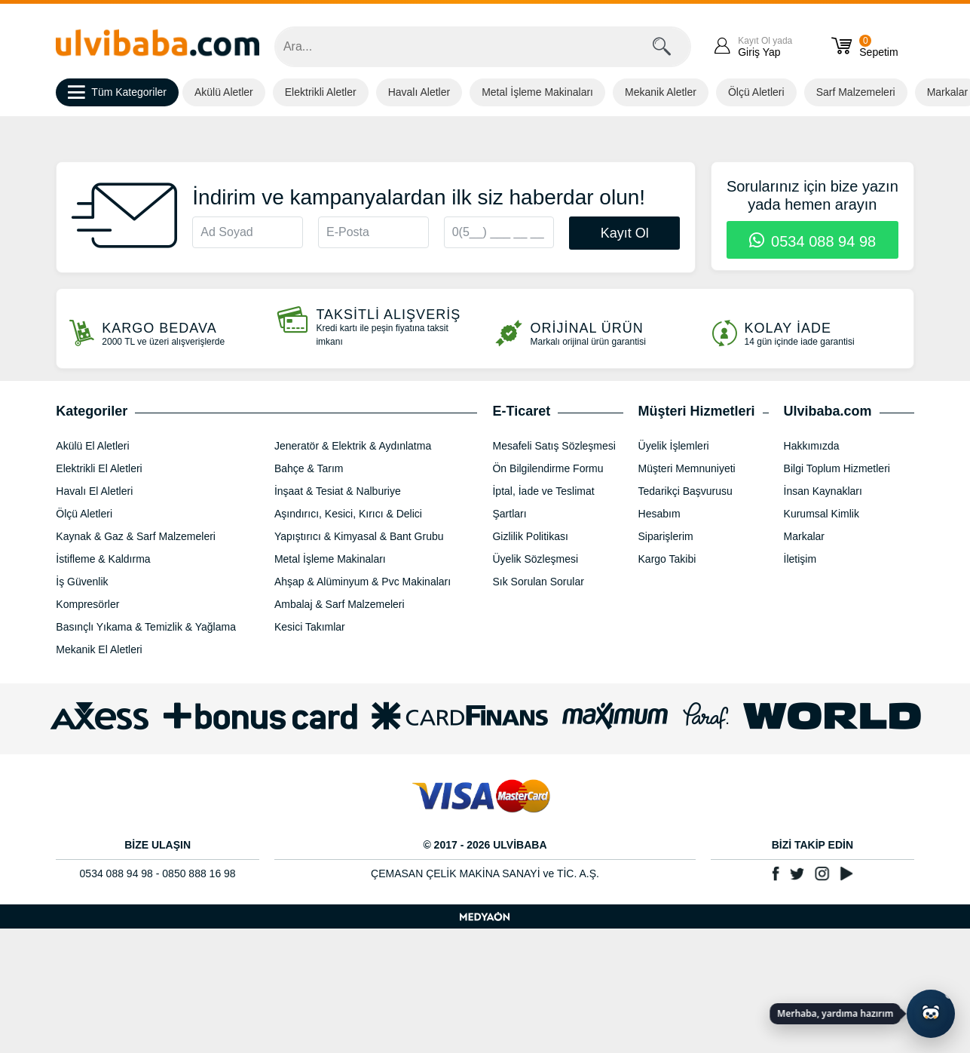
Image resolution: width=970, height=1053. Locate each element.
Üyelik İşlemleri (673, 446)
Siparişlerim (665, 536)
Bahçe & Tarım (309, 468)
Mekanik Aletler (660, 92)
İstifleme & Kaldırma (103, 559)
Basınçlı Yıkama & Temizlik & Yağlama (146, 627)
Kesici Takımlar (309, 627)
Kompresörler (87, 604)
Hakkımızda (812, 446)
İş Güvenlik (82, 582)
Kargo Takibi (667, 559)
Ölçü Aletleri (756, 92)
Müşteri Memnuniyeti (687, 468)
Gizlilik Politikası (530, 536)
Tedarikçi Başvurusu (685, 491)
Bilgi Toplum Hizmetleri (837, 468)
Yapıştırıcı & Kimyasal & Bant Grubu (359, 536)
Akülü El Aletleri (92, 446)
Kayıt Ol (625, 233)
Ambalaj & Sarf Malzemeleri (339, 604)
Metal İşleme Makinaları (537, 92)
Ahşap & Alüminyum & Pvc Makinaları (362, 582)
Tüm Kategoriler (117, 93)
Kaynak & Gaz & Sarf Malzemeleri (136, 536)
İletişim (800, 559)
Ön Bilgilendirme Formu (547, 468)
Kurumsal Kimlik (821, 514)
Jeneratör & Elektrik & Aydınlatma (352, 446)
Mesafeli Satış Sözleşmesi (553, 446)
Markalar (804, 536)
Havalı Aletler (419, 92)
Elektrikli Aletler (320, 92)
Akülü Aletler (223, 92)
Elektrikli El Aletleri (99, 468)
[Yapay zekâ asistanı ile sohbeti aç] (931, 1014)
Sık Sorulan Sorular (537, 582)
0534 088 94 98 (813, 241)
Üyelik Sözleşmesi (535, 559)
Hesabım (659, 514)
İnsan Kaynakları (823, 491)
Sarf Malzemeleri (855, 92)
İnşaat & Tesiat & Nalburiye (337, 491)
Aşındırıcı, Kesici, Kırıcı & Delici (348, 514)
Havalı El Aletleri (94, 491)
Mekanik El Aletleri (99, 649)
